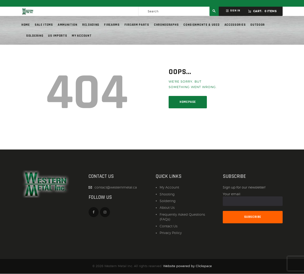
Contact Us (168, 226)
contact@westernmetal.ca (116, 187)
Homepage (188, 102)
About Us (167, 207)
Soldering (168, 201)
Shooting (167, 194)
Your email (253, 199)
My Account (169, 187)
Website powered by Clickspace (187, 266)
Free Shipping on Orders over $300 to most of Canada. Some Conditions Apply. (152, 3)
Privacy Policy (171, 233)
